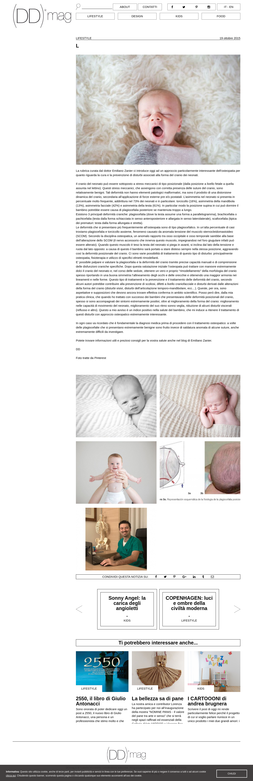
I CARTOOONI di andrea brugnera (207, 701)
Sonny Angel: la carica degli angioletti (127, 603)
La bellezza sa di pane (157, 698)
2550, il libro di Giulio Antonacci (101, 701)
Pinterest (100, 358)
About (125, 7)
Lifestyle (95, 16)
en (231, 7)
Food (221, 16)
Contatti (150, 7)
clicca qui (11, 778)
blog (184, 340)
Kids (179, 16)
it (225, 7)
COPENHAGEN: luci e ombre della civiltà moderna (189, 603)
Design (137, 16)
